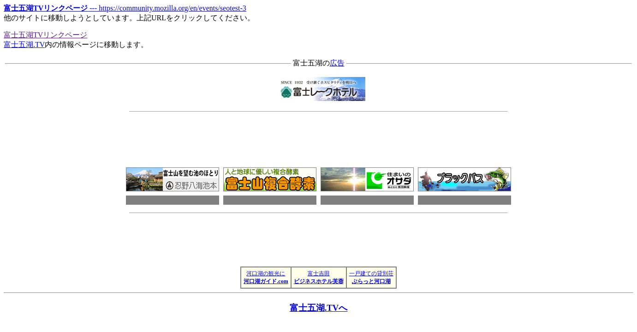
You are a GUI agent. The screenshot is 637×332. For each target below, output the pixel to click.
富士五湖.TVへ (319, 308)
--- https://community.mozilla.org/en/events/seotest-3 (125, 8)
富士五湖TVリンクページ (45, 35)
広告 (337, 63)
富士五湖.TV (24, 44)
